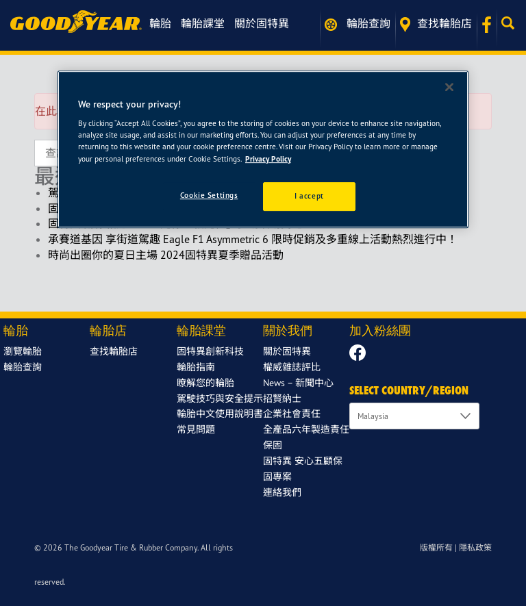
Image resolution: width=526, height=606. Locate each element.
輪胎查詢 (357, 23)
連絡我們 (282, 492)
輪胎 (160, 23)
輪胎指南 (196, 367)
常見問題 (196, 429)
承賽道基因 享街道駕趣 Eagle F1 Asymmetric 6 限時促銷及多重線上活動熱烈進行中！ (253, 239)
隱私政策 (475, 547)
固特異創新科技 (210, 351)
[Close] (449, 87)
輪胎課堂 (203, 23)
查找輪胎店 (436, 24)
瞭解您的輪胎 (205, 382)
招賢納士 (282, 398)
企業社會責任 (292, 413)
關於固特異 (261, 23)
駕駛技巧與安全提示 (220, 398)
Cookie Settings (209, 195)
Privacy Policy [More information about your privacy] (268, 159)
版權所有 (436, 547)
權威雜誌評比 (292, 367)
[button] (511, 23)
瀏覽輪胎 (22, 351)
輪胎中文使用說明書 (220, 413)
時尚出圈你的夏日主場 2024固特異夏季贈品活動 (166, 255)
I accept (309, 196)
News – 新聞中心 (298, 382)
